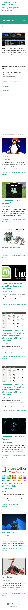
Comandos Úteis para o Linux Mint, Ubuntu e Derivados (12, 285)
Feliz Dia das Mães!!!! (11, 247)
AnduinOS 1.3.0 (8, 532)
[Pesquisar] (22, 3)
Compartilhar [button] (6, 86)
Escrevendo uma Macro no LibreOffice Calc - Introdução (13, 485)
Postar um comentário (18, 172)
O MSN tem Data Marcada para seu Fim (13, 201)
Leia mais (4, 174)
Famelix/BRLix (8, 577)
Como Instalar (10, 81)
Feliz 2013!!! (7, 156)
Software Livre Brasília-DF (9, 3)
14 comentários (15, 504)
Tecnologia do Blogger (14, 604)
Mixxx (19, 81)
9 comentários (15, 304)
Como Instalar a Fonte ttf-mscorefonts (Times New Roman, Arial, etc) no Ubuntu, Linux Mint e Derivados (13, 335)
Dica (16, 81)
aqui (22, 62)
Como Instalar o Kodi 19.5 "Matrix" (13, 437)
